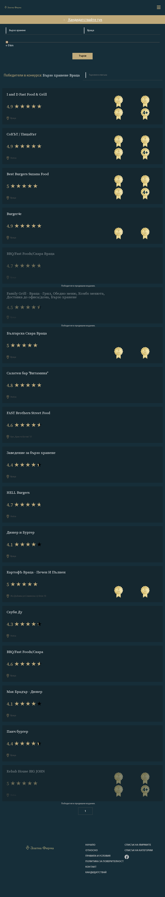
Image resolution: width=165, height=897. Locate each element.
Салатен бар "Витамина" (27, 373)
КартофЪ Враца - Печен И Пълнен (36, 572)
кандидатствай (95, 872)
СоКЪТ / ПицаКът (21, 134)
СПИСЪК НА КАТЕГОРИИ (139, 850)
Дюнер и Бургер (21, 532)
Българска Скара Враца (27, 333)
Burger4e (14, 214)
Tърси (82, 56)
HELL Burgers (18, 492)
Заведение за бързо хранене (31, 453)
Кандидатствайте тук (82, 20)
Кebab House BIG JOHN (26, 771)
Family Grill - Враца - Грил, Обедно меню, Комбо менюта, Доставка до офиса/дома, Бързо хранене (56, 295)
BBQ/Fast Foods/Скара (25, 652)
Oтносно (91, 850)
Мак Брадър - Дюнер (24, 691)
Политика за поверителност (104, 861)
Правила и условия (98, 856)
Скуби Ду (14, 612)
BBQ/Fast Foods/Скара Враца (30, 253)
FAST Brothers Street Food (28, 413)
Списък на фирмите (138, 845)
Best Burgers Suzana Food (28, 174)
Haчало (90, 845)
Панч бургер (17, 731)
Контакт (91, 867)
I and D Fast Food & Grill (27, 94)
